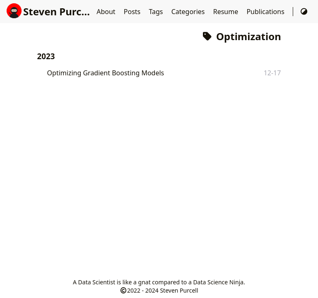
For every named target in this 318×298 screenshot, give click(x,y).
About (106, 11)
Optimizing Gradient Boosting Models (105, 72)
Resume (226, 11)
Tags (156, 11)
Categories (189, 11)
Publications (266, 11)
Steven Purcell (50, 11)
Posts (133, 11)
